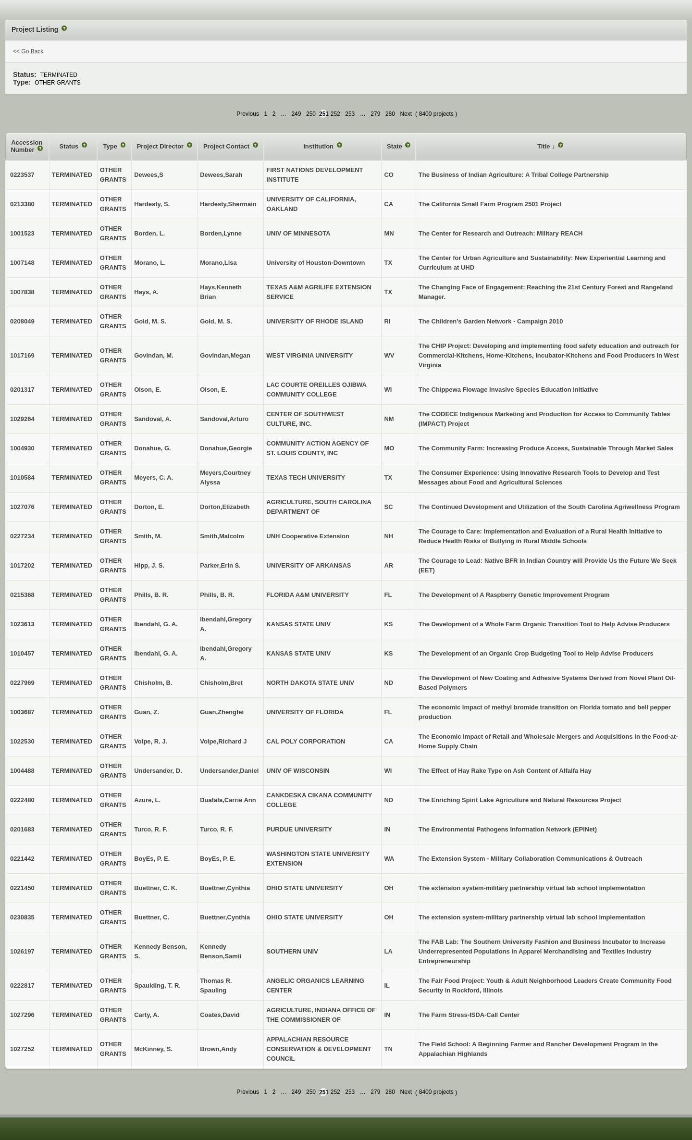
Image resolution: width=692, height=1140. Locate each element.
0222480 (22, 800)
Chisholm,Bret (221, 682)
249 (296, 114)
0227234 (22, 536)
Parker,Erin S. (220, 565)
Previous (247, 114)
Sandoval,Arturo (224, 418)
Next (406, 114)
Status (70, 146)
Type (111, 146)
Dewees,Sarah (221, 174)
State (395, 146)
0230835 (22, 917)
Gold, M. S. (216, 321)
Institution (319, 146)
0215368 (22, 594)
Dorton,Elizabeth (224, 506)
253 (350, 114)
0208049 (22, 321)
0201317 (22, 389)
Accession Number (26, 146)
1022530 (22, 741)
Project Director (161, 146)
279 (375, 114)
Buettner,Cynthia (225, 888)
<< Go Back (28, 51)
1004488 (22, 770)
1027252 (22, 1049)
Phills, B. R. (217, 594)
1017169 (22, 355)
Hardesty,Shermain (228, 204)
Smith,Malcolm (222, 536)
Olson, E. (213, 389)
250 (311, 114)
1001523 (22, 233)
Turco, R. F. (216, 829)
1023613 (22, 624)
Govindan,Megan (225, 355)
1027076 (22, 506)
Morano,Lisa (218, 262)
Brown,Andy (218, 1049)
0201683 (22, 829)
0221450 (22, 888)
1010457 (22, 653)
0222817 (22, 985)
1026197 (22, 951)
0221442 (22, 858)
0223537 (22, 174)
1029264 (22, 418)
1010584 (22, 477)
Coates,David (219, 1014)
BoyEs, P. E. (217, 858)
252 (335, 114)
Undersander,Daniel (229, 770)
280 (390, 114)
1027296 (22, 1014)
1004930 (22, 448)
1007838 (22, 292)
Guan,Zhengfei (222, 712)
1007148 (22, 262)
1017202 (22, 565)
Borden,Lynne (221, 233)
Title (544, 146)
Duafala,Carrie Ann (228, 800)
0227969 (22, 682)
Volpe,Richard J (223, 741)
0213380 (22, 204)
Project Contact (227, 146)
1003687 (22, 712)
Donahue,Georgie (226, 448)
